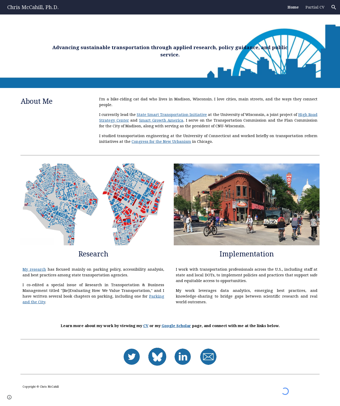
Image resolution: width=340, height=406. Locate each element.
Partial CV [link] (315, 7)
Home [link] (293, 7)
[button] (334, 7)
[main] (170, 51)
